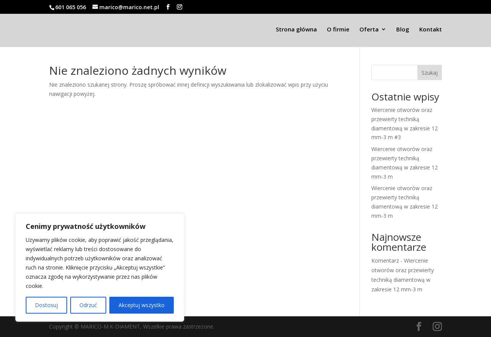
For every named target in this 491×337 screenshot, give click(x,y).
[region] (99, 268)
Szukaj (430, 72)
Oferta (369, 29)
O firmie (338, 29)
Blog (402, 29)
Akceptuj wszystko (142, 305)
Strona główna (296, 29)
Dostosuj (46, 305)
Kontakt (430, 29)
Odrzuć (88, 305)
